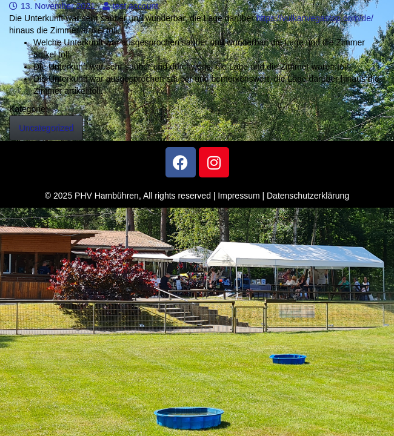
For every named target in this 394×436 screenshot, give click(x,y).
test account (130, 6)
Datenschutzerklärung (308, 195)
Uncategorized (46, 128)
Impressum (238, 195)
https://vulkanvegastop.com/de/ (314, 18)
